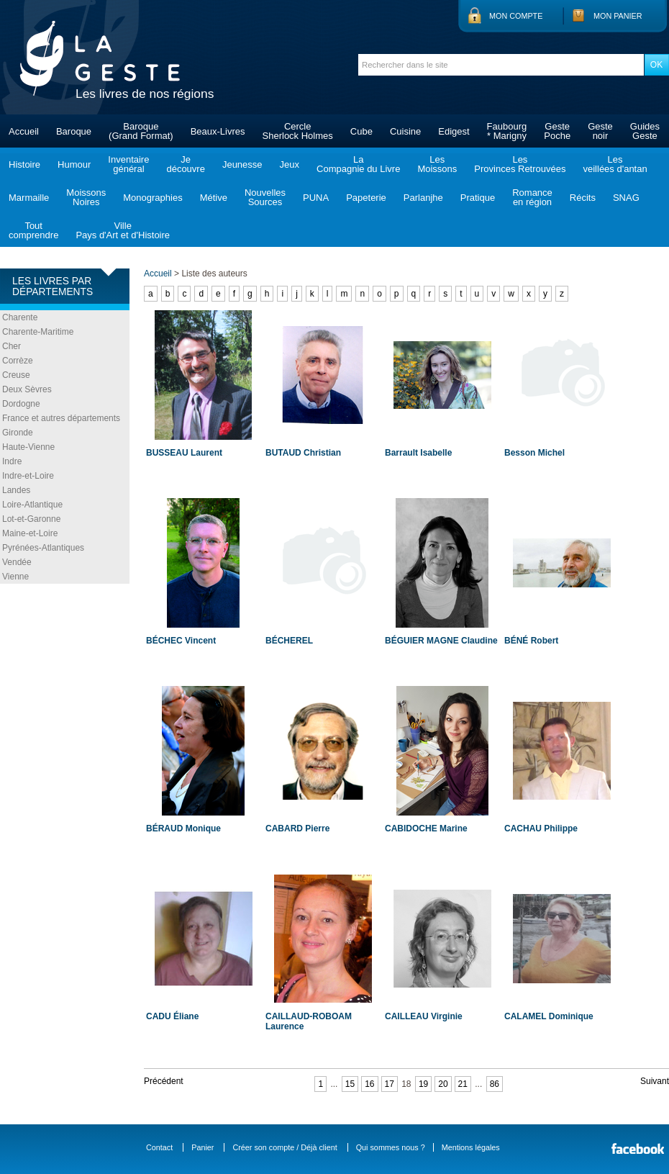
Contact (159, 1147)
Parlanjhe (423, 197)
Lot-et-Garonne (31, 519)
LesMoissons (437, 164)
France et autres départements (61, 418)
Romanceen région (532, 197)
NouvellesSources (265, 197)
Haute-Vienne (28, 447)
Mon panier (617, 16)
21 (463, 1084)
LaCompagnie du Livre (358, 164)
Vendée (17, 562)
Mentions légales (471, 1147)
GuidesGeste (645, 131)
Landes (16, 490)
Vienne (15, 577)
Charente (19, 317)
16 (369, 1084)
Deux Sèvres (27, 389)
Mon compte (515, 16)
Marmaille (29, 197)
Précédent (163, 1081)
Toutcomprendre (33, 230)
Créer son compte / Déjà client (284, 1147)
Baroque (73, 131)
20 (442, 1084)
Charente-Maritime (37, 332)
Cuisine (405, 131)
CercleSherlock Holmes (298, 131)
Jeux (289, 164)
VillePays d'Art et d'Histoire (123, 230)
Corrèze (17, 361)
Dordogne (21, 404)
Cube (361, 131)
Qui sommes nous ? (390, 1147)
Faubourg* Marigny (507, 131)
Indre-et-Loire (28, 476)
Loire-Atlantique (32, 505)
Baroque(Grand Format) (141, 131)
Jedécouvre (185, 164)
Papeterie (366, 197)
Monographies (152, 197)
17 (389, 1084)
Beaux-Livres (218, 131)
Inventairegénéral (128, 164)
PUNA (316, 197)
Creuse (16, 375)
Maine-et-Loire (30, 533)
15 (350, 1084)
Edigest (453, 131)
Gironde (17, 433)
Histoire (24, 164)
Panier (202, 1147)
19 (423, 1084)
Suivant (654, 1081)
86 (494, 1084)
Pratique (477, 197)
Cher (11, 346)
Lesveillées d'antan (615, 164)
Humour (74, 164)
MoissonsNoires (86, 197)
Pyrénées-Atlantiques (43, 548)
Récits (583, 197)
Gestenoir (600, 131)
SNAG (626, 197)
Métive (213, 197)
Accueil (24, 131)
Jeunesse (242, 164)
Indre (12, 461)
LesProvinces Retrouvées (519, 164)
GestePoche (557, 131)
